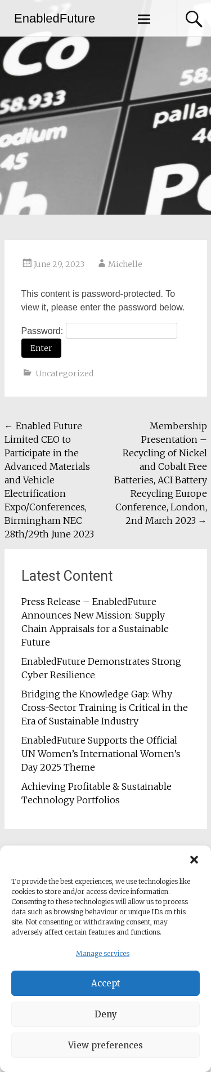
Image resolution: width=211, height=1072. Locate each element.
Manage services (102, 957)
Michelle (125, 264)
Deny (106, 1018)
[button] (194, 863)
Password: (99, 331)
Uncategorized (64, 373)
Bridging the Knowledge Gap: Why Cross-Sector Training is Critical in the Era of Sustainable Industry (104, 707)
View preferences (105, 1049)
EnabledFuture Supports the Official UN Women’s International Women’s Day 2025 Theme (101, 754)
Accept (105, 987)
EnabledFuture (54, 18)
